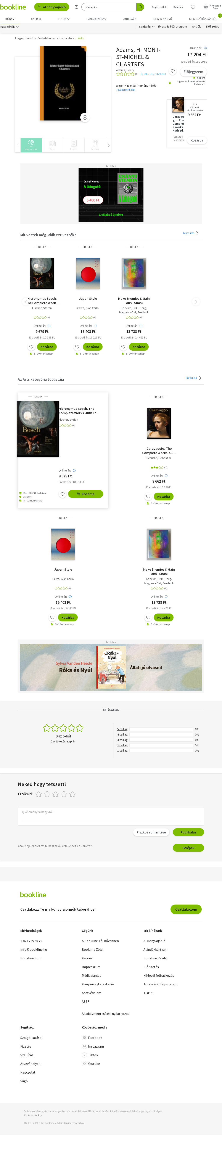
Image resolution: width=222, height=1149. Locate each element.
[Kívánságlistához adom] (173, 72)
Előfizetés (212, 27)
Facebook (92, 1038)
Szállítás (26, 1056)
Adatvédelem (91, 994)
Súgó (24, 1082)
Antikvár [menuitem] (129, 19)
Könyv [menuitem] (9, 19)
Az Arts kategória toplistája (41, 380)
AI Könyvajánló (52, 7)
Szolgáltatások (31, 1038)
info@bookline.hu (33, 950)
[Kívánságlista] (193, 7)
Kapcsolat (27, 1073)
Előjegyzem (193, 72)
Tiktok (90, 1055)
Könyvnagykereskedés (98, 985)
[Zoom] (85, 118)
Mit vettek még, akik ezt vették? (48, 235)
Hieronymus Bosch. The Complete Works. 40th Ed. (42, 301)
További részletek (125, 90)
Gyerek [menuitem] (36, 19)
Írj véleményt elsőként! (153, 74)
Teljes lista (191, 234)
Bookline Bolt (30, 959)
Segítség (145, 28)
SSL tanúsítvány (33, 1116)
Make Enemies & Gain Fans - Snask (134, 301)
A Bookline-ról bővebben (100, 942)
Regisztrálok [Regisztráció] (159, 7)
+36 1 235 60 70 (31, 942)
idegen (42, 248)
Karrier (87, 959)
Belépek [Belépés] (178, 7)
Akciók (196, 27)
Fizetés (25, 1047)
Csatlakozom (186, 910)
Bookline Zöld (92, 950)
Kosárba (197, 141)
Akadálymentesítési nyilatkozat (105, 1014)
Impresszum (91, 968)
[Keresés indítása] (140, 7)
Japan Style (88, 299)
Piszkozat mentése (151, 833)
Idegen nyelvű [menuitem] (162, 19)
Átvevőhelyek (30, 1064)
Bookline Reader (155, 959)
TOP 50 (148, 994)
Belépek (188, 849)
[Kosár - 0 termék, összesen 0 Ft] (212, 7)
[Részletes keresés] (76, 7)
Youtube (91, 1064)
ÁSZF (85, 1002)
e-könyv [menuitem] (63, 19)
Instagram (93, 1047)
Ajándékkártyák (154, 950)
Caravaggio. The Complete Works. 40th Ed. (159, 451)
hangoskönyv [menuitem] (96, 19)
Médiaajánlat (91, 976)
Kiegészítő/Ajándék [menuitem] (205, 17)
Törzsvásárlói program (172, 27)
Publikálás (188, 833)
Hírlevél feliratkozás (158, 976)
